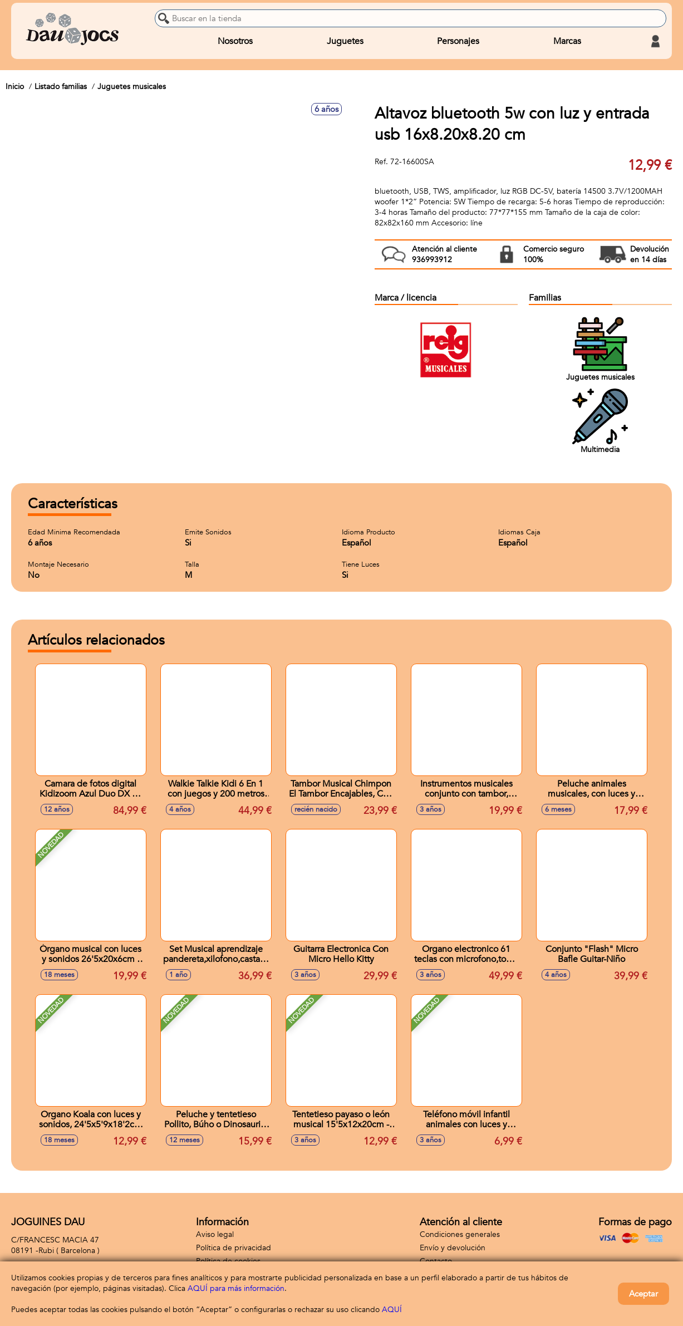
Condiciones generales (460, 1234)
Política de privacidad (233, 1247)
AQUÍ (392, 1309)
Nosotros (235, 41)
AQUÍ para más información (236, 1288)
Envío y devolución (452, 1247)
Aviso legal (215, 1234)
